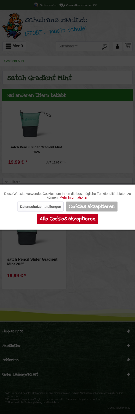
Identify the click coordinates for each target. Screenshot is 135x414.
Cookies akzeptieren (92, 206)
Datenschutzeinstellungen (40, 206)
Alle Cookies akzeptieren (68, 219)
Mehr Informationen (74, 197)
